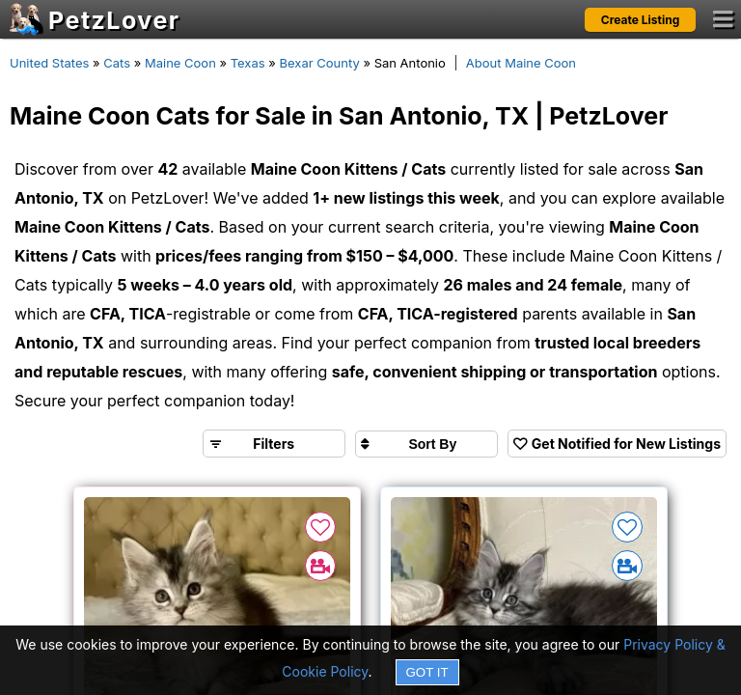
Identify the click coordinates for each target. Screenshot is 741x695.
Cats (116, 62)
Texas (248, 62)
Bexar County (320, 62)
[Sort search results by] (426, 444)
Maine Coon (180, 62)
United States (49, 62)
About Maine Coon (521, 62)
